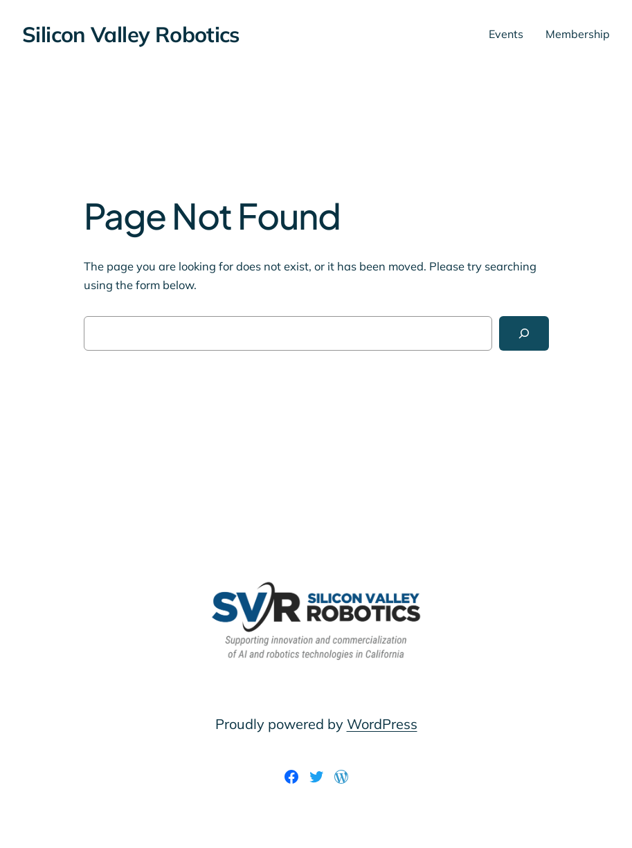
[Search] (524, 333)
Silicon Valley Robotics (131, 34)
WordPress (382, 723)
